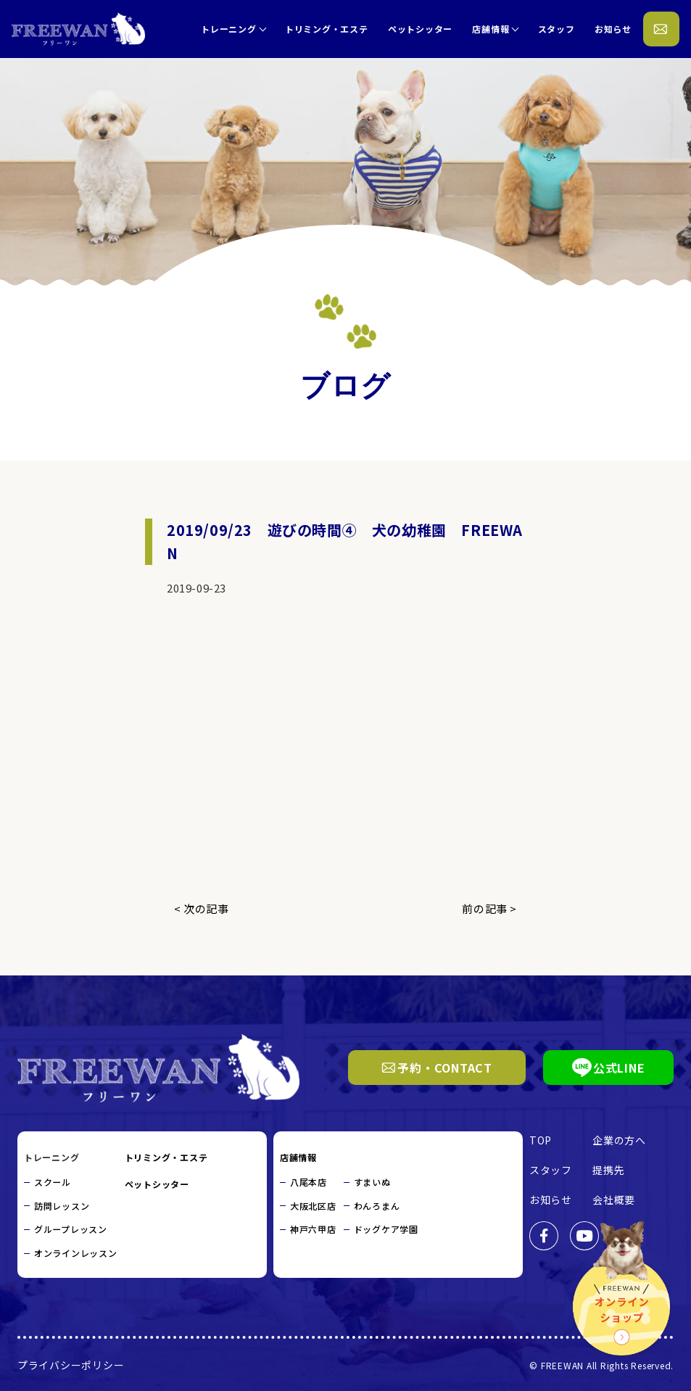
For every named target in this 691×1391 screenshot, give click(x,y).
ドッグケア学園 (386, 1229)
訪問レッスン (62, 1206)
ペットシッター (420, 28)
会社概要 (613, 1199)
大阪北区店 (313, 1206)
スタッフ (556, 28)
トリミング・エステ (326, 28)
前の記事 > (489, 908)
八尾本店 (308, 1182)
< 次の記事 (201, 908)
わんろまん (377, 1206)
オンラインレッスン (75, 1253)
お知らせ (613, 28)
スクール (52, 1182)
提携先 (608, 1170)
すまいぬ (372, 1182)
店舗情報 (490, 28)
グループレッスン (70, 1229)
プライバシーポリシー (71, 1364)
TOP (540, 1140)
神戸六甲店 (313, 1229)
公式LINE (608, 1067)
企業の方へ (619, 1140)
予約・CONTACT (436, 1067)
